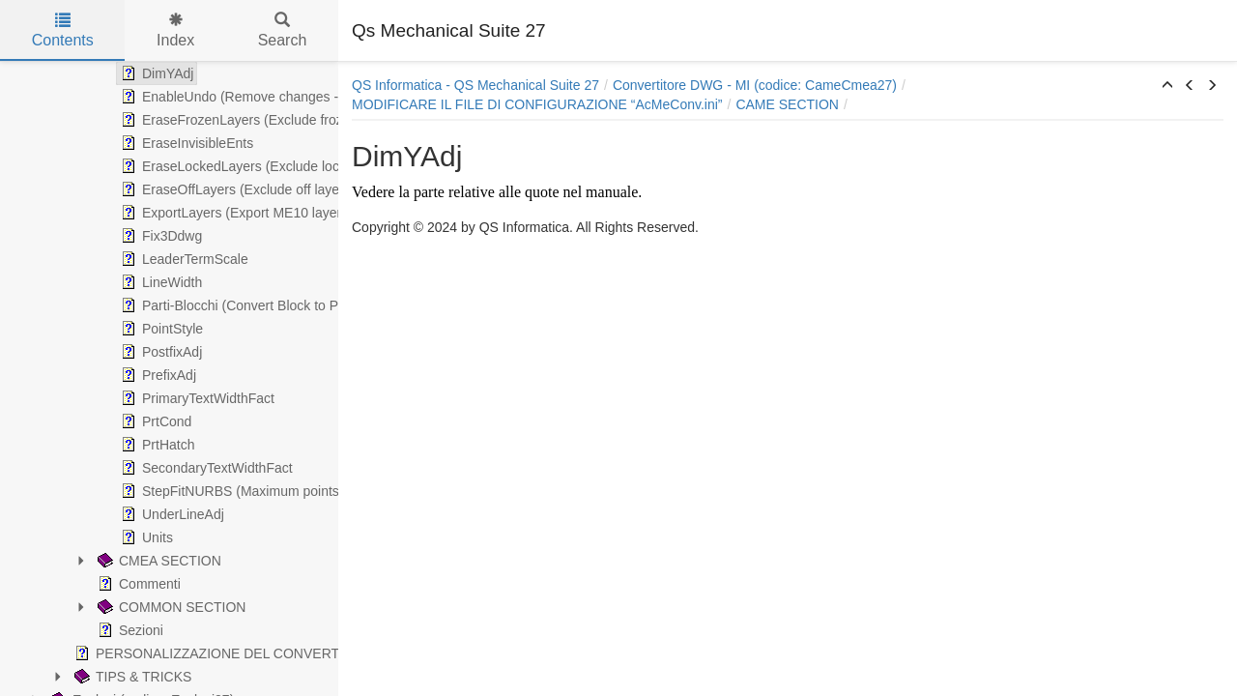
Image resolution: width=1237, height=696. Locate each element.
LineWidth (159, 282)
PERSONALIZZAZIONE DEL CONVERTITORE (226, 653)
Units (145, 537)
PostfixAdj (159, 351)
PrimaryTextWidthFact (195, 398)
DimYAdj (155, 73)
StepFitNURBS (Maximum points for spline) (259, 491)
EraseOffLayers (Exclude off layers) (236, 189)
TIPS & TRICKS (131, 676)
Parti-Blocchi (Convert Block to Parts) (241, 305)
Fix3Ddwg (159, 235)
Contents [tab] (63, 30)
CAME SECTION (787, 104)
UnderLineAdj (170, 514)
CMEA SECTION (157, 560)
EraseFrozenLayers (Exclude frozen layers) (259, 119)
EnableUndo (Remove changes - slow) (245, 96)
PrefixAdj (156, 375)
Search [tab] (282, 30)
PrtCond (154, 421)
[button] (1167, 86)
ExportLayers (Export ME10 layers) (235, 212)
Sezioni (128, 630)
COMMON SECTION (169, 607)
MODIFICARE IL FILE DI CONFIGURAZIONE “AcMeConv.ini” (537, 104)
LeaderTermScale (182, 259)
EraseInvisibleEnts (185, 143)
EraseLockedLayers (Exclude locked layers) (261, 166)
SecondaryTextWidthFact (205, 467)
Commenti (137, 583)
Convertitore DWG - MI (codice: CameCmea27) (755, 85)
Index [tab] (175, 30)
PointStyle (160, 328)
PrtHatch (155, 444)
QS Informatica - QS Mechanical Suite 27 (475, 85)
